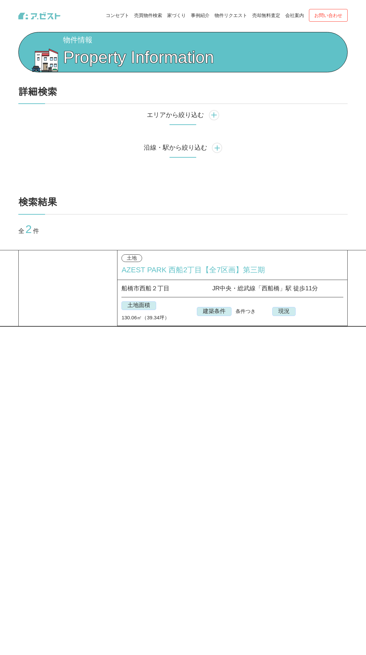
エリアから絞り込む (183, 140)
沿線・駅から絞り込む (183, 173)
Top (22, 41)
